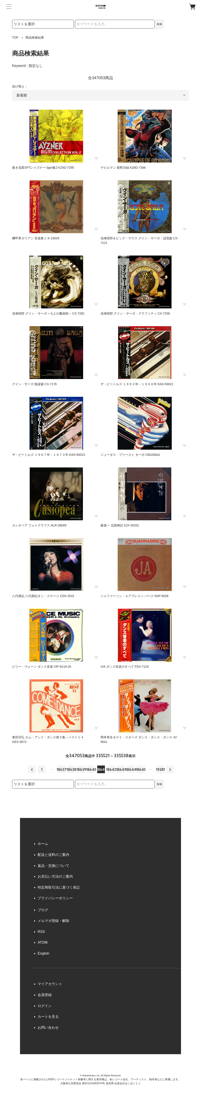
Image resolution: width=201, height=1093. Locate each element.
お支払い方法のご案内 (55, 876)
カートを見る (48, 1016)
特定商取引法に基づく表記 (59, 887)
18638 (71, 769)
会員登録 (45, 995)
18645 (140, 769)
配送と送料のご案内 (53, 855)
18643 (121, 769)
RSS (41, 932)
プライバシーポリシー (55, 898)
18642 (111, 769)
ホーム (43, 844)
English (43, 953)
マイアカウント (50, 984)
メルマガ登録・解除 (53, 921)
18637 (61, 769)
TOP (15, 37)
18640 (91, 769)
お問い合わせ (48, 1027)
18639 (81, 769)
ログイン (45, 1006)
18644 (131, 769)
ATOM (43, 942)
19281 (160, 769)
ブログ (43, 910)
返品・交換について (53, 866)
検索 (159, 24)
